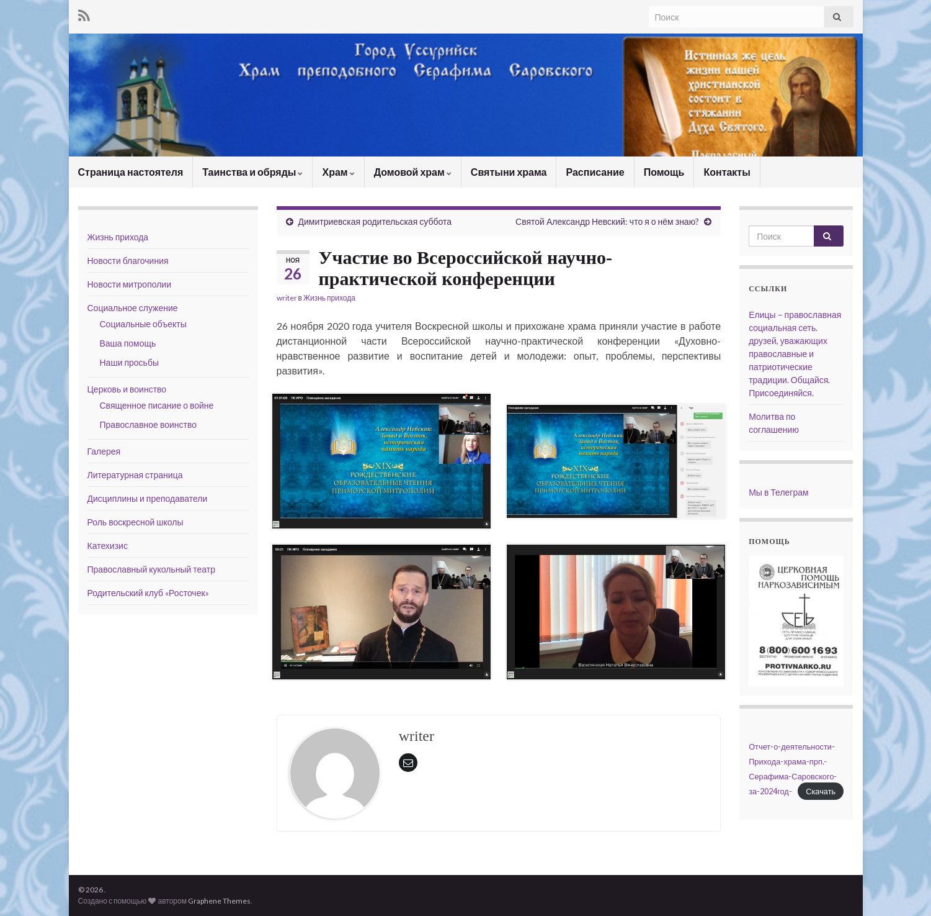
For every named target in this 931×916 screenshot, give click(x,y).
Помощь (664, 172)
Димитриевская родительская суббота (375, 221)
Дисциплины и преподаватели (147, 498)
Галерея (104, 451)
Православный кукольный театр (151, 569)
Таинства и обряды (252, 172)
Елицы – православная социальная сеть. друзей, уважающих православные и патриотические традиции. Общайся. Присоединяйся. (795, 353)
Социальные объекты (143, 324)
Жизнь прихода (329, 297)
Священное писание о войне (157, 405)
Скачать (820, 791)
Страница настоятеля (131, 172)
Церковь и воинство (127, 389)
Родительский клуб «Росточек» (148, 592)
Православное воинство (148, 424)
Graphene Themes (219, 900)
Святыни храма (509, 172)
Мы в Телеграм (779, 492)
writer (287, 297)
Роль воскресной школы (135, 522)
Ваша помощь (128, 343)
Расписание (595, 172)
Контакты (726, 172)
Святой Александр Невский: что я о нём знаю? (607, 221)
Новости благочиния (128, 260)
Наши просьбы (129, 362)
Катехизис (107, 545)
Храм (338, 172)
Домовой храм (413, 172)
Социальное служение (132, 307)
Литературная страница (135, 474)
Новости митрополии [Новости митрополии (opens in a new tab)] (129, 284)
